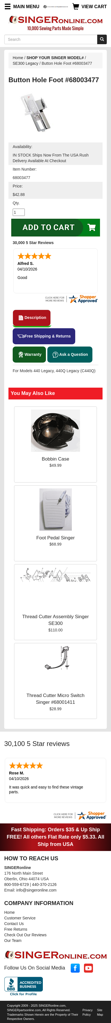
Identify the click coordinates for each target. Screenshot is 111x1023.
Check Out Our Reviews (25, 935)
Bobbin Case (55, 459)
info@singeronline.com (36, 890)
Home (18, 57)
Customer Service (19, 918)
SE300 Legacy (26, 63)
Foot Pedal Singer (55, 537)
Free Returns (15, 929)
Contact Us (14, 923)
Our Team (12, 940)
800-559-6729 (16, 884)
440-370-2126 (44, 884)
